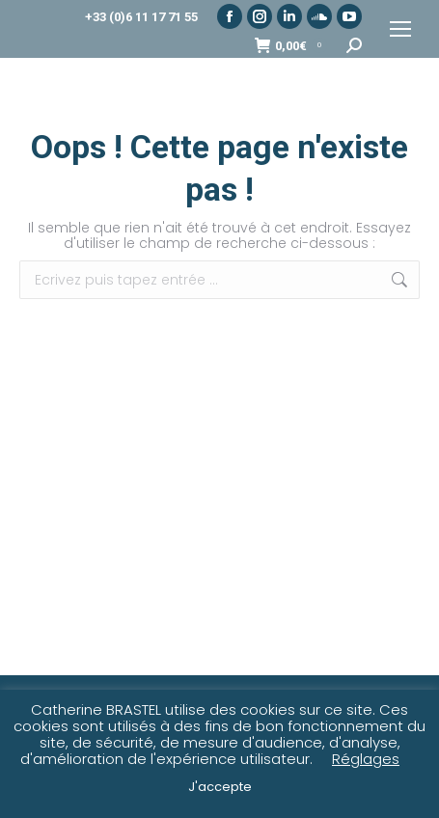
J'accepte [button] (220, 786)
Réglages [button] (365, 759)
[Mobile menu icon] (400, 29)
